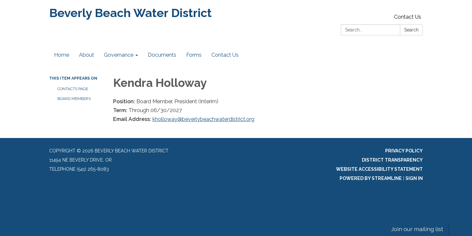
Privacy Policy (404, 150)
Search (411, 29)
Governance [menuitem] (118, 55)
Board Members (74, 98)
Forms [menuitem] (194, 55)
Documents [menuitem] (162, 55)
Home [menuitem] (61, 55)
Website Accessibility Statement (379, 169)
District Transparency (392, 160)
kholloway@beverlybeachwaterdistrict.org (203, 119)
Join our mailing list (417, 229)
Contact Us (407, 17)
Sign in (414, 178)
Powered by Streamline (371, 178)
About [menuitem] (86, 55)
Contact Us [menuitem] (225, 55)
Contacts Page (72, 89)
